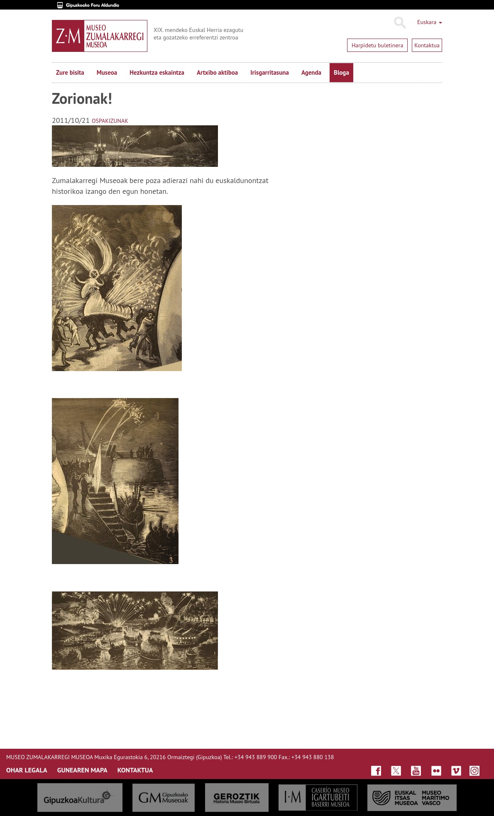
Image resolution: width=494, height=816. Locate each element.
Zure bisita (70, 72)
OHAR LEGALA (26, 770)
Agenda (311, 72)
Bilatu (399, 23)
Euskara (429, 22)
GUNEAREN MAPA (82, 770)
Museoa (107, 72)
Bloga (341, 72)
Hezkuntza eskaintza (157, 72)
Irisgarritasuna (269, 72)
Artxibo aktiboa (217, 72)
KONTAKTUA (135, 770)
